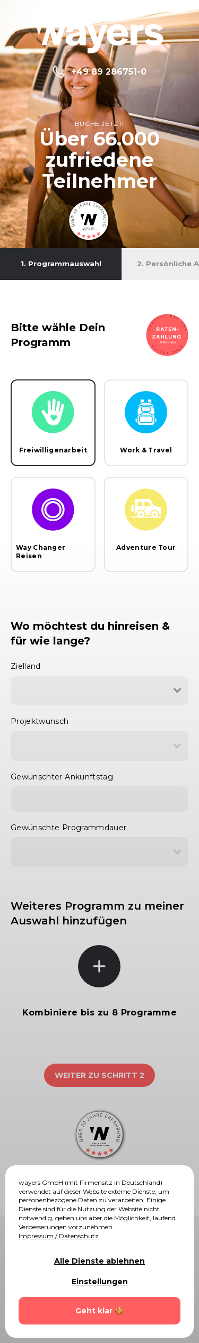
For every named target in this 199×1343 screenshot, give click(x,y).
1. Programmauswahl (61, 263)
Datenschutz (79, 1236)
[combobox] (99, 690)
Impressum (36, 1236)
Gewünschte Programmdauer (68, 827)
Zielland (26, 666)
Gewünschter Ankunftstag (62, 777)
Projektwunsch (40, 721)
